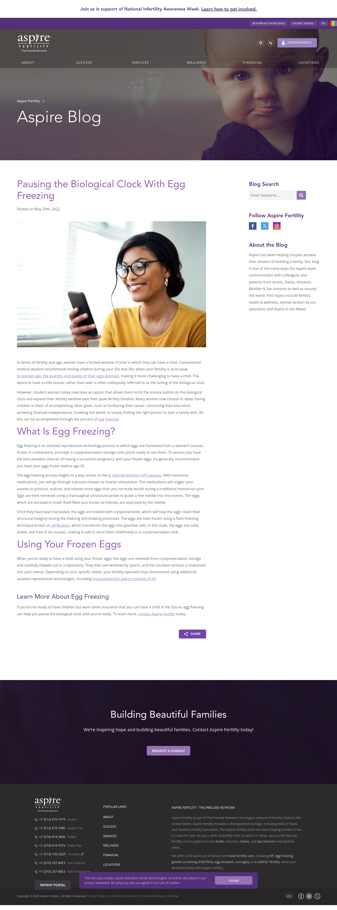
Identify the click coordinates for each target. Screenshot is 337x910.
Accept (234, 880)
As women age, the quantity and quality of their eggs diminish (68, 376)
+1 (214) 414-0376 (52, 845)
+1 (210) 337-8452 (52, 871)
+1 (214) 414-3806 (52, 837)
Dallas (72, 837)
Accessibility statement (122, 896)
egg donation (224, 862)
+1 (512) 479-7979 (52, 819)
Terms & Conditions (152, 896)
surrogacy (243, 862)
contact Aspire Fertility (156, 613)
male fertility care (241, 856)
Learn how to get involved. (229, 9)
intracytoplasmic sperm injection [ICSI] (124, 578)
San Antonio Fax (79, 871)
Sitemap (173, 896)
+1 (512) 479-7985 (52, 828)
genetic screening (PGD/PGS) (192, 862)
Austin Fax (75, 828)
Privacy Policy (95, 896)
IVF (271, 856)
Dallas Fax (74, 845)
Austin (72, 819)
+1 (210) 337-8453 (52, 863)
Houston (74, 854)
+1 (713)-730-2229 (52, 854)
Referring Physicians (268, 23)
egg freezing (108, 419)
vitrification (60, 525)
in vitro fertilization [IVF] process (134, 475)
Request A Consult (168, 751)
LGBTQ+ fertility (268, 862)
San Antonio (76, 863)
